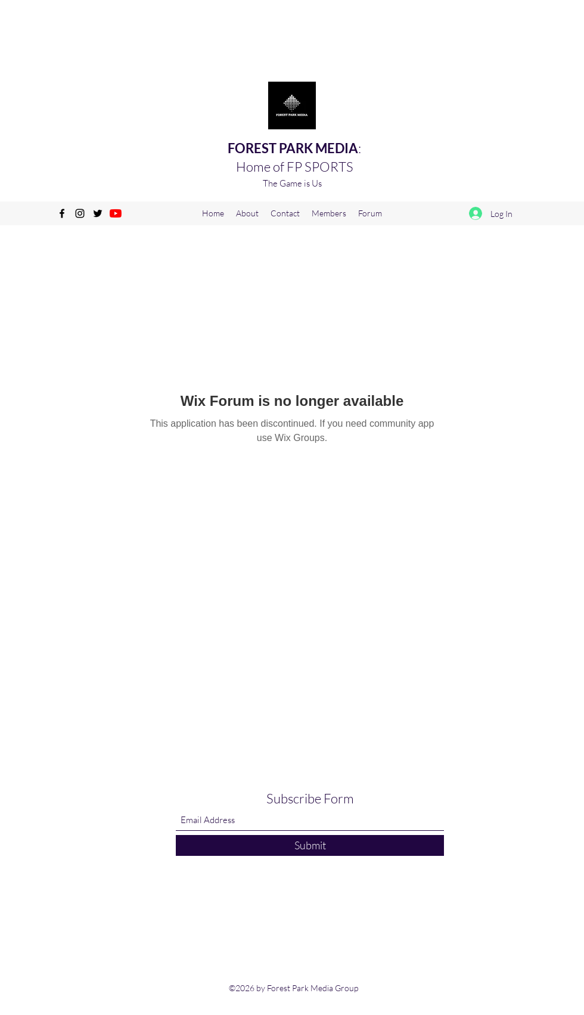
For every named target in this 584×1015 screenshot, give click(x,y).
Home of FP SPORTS (294, 167)
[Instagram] (80, 213)
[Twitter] (98, 213)
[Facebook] (62, 213)
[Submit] (310, 845)
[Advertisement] (217, 27)
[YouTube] (116, 213)
